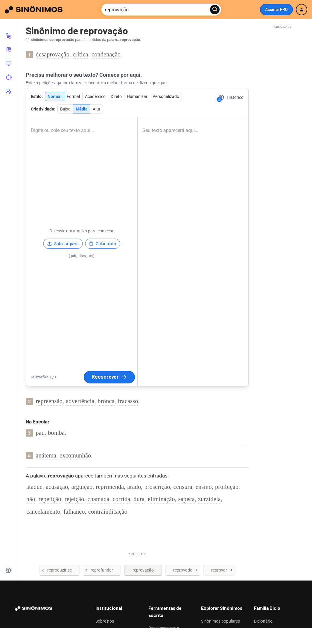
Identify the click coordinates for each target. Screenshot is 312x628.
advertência (80, 401)
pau (40, 432)
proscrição (157, 486)
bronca (106, 401)
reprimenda (110, 486)
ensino (204, 486)
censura (182, 486)
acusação (57, 486)
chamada (98, 499)
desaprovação (52, 54)
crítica (80, 54)
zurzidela (209, 499)
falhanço (74, 511)
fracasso (128, 401)
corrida (121, 499)
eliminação (161, 499)
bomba (56, 432)
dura (138, 499)
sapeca (186, 499)
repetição (50, 499)
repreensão (49, 401)
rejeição (74, 499)
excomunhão (75, 455)
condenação (106, 54)
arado (134, 486)
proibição (226, 486)
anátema (46, 455)
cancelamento (43, 511)
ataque (34, 486)
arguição (82, 486)
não (30, 499)
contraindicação (107, 511)
